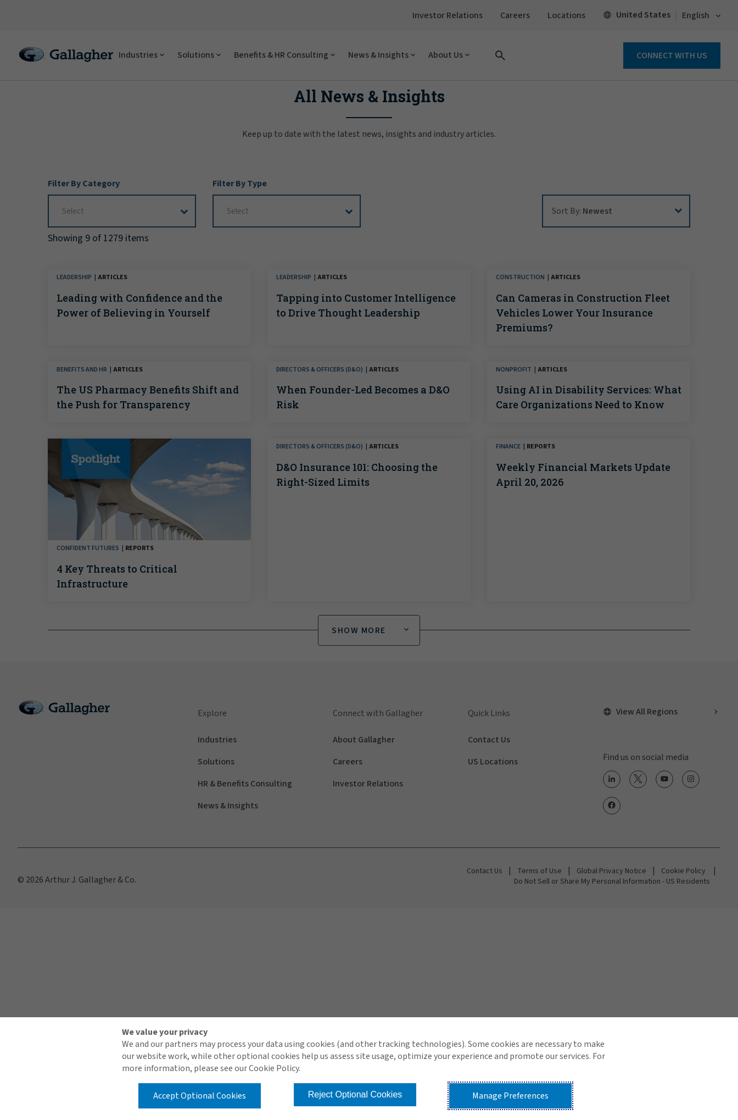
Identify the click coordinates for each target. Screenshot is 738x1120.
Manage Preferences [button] (510, 1096)
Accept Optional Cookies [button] (199, 1096)
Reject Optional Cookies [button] (355, 1094)
